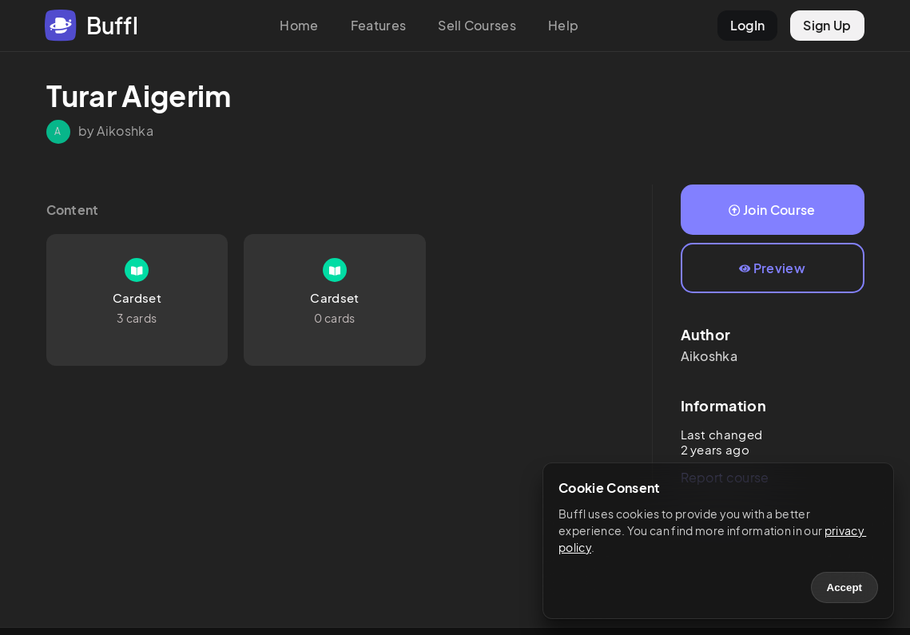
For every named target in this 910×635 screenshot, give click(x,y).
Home (299, 25)
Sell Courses (477, 25)
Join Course (772, 209)
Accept (844, 587)
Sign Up (827, 25)
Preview (772, 268)
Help (563, 25)
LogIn (747, 25)
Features (379, 25)
